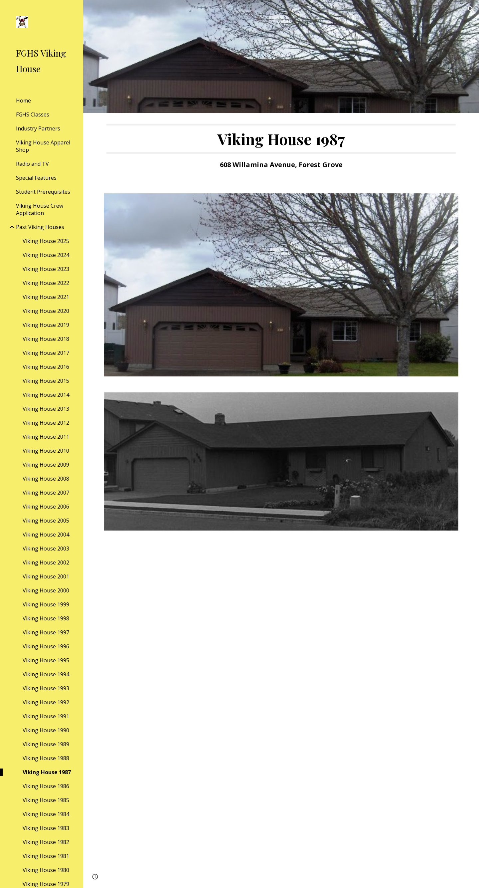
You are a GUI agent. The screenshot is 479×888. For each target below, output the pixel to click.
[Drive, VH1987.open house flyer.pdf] (281, 713)
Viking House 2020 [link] (46, 311)
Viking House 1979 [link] (46, 884)
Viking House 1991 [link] (46, 716)
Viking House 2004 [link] (46, 534)
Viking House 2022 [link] (46, 283)
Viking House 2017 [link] (46, 352)
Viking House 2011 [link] (46, 436)
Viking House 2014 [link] (46, 394)
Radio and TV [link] (32, 163)
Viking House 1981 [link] (46, 856)
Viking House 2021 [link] (46, 297)
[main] (281, 149)
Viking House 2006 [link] (46, 506)
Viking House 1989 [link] (46, 744)
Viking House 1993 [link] (46, 688)
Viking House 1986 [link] (46, 786)
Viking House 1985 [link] (46, 800)
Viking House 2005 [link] (46, 520)
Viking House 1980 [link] (46, 870)
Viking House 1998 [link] (46, 618)
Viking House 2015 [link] (46, 380)
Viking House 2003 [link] (46, 548)
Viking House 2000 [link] (46, 590)
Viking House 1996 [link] (46, 646)
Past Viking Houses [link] (40, 227)
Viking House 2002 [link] (46, 562)
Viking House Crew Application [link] (39, 209)
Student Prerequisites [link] (43, 191)
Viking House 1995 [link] (46, 660)
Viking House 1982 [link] (46, 842)
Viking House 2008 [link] (46, 478)
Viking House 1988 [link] (46, 758)
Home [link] (23, 100)
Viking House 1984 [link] (46, 814)
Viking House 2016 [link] (46, 366)
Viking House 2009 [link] (46, 464)
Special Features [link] (36, 177)
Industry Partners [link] (38, 128)
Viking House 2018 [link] (46, 338)
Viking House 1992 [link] (46, 702)
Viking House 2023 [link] (46, 269)
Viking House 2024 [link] (46, 255)
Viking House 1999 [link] (46, 604)
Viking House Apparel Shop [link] (43, 146)
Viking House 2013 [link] (46, 408)
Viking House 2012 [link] (46, 422)
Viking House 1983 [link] (46, 828)
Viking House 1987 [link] (47, 772)
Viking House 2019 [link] (46, 325)
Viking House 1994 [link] (46, 674)
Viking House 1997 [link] (46, 632)
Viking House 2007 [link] (46, 492)
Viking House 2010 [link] (46, 450)
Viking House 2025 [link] (46, 241)
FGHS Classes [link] (32, 114)
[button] (471, 9)
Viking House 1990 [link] (46, 730)
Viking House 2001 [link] (46, 576)
